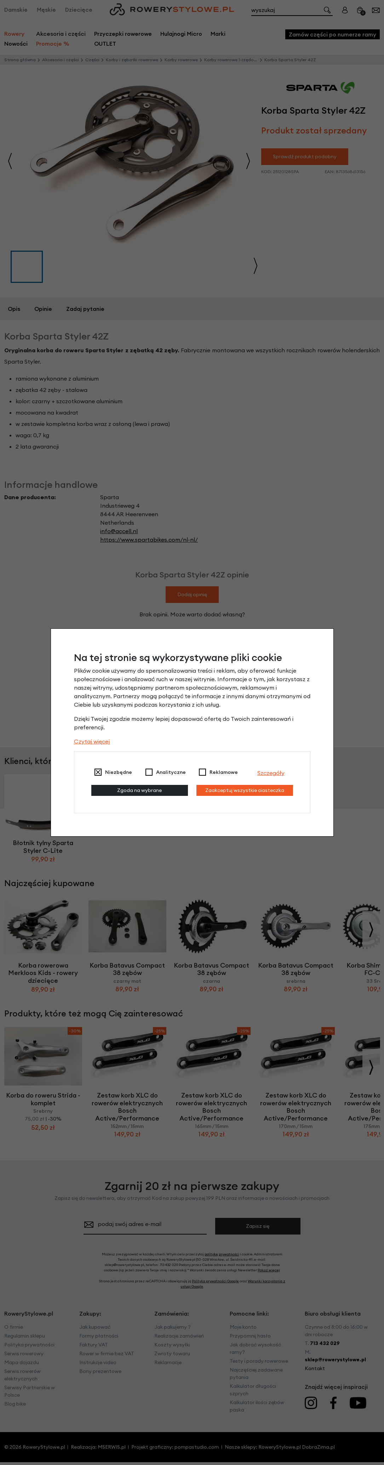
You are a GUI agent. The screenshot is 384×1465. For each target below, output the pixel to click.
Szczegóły (271, 772)
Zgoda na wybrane (139, 790)
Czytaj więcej (92, 741)
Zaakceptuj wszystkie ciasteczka (244, 790)
